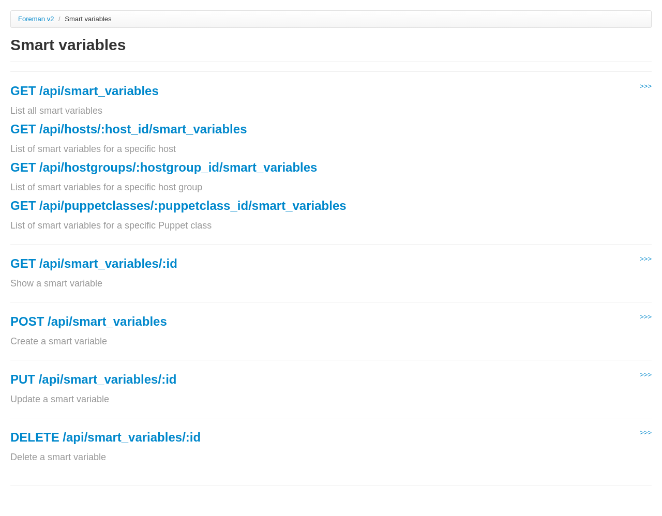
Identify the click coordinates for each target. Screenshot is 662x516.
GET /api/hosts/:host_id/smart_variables (128, 129)
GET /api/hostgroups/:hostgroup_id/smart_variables (163, 167)
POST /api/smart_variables (88, 321)
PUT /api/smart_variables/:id (93, 379)
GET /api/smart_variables (84, 91)
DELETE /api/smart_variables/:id (105, 437)
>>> (646, 86)
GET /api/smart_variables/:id (93, 263)
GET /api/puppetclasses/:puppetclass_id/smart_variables (178, 206)
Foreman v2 (36, 19)
